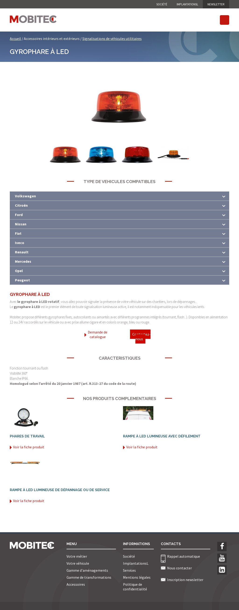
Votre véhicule (78, 563)
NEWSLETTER (216, 4)
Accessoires (76, 584)
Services (129, 570)
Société (161, 4)
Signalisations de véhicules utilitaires (112, 38)
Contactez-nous (141, 336)
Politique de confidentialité (135, 586)
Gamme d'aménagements (87, 570)
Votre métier (77, 556)
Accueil (15, 38)
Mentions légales (137, 577)
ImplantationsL (187, 4)
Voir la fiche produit (27, 447)
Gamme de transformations (89, 577)
